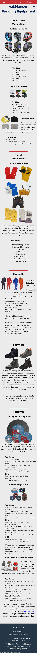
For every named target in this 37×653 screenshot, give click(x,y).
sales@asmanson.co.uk (18, 634)
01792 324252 (18, 631)
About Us (7, 2)
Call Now (19, 2)
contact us (29, 611)
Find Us (30, 2)
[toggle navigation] (34, 6)
